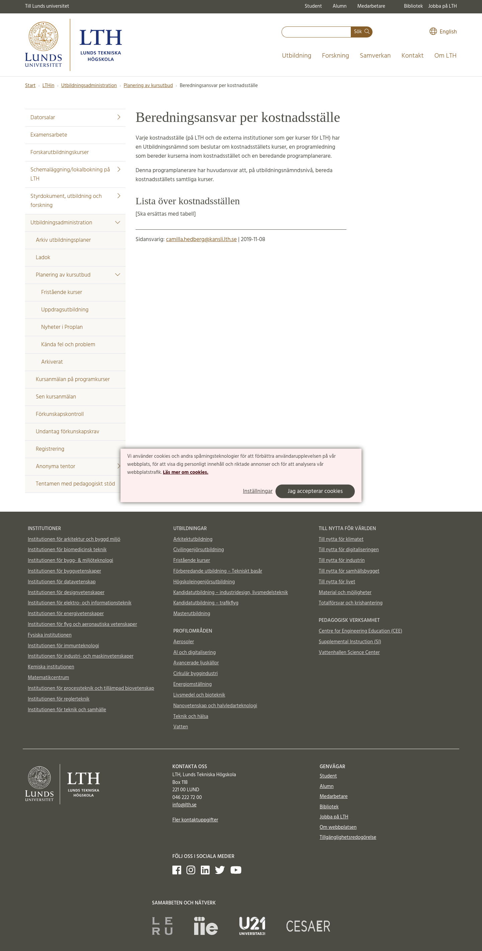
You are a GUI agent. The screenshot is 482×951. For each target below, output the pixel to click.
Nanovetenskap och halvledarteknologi (215, 706)
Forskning (335, 56)
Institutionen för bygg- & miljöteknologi (70, 561)
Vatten (180, 727)
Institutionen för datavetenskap (62, 582)
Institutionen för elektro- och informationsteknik (80, 603)
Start (30, 86)
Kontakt (412, 56)
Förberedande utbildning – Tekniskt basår (217, 571)
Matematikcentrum (48, 678)
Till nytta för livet (337, 582)
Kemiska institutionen (51, 667)
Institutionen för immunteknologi (63, 646)
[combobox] (316, 32)
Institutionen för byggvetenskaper (64, 571)
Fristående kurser (61, 292)
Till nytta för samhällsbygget (349, 571)
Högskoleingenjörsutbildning (204, 582)
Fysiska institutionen (50, 635)
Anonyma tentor (78, 466)
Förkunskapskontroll (60, 414)
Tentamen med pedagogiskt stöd (75, 484)
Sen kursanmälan (56, 396)
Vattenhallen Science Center (349, 653)
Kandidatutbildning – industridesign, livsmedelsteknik (230, 593)
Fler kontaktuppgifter (195, 820)
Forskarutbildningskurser (59, 152)
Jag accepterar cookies (315, 491)
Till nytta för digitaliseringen (349, 550)
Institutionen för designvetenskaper (66, 593)
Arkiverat (52, 362)
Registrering (50, 449)
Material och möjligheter (345, 593)
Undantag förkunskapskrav (67, 431)
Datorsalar (75, 117)
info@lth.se (184, 805)
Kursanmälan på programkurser (73, 379)
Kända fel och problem (68, 344)
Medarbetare (371, 6)
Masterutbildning (191, 614)
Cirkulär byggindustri (195, 674)
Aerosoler (183, 642)
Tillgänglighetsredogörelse (348, 837)
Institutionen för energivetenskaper (66, 614)
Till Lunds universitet (47, 6)
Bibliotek (413, 6)
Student (313, 6)
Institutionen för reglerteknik (58, 699)
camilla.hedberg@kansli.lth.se (201, 239)
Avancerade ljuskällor (196, 663)
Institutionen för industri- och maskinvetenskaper (81, 656)
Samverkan (375, 56)
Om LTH (445, 56)
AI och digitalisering (194, 653)
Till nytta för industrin (342, 561)
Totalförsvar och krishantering (351, 603)
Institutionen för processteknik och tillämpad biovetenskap (91, 688)
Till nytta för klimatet (341, 539)
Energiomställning (192, 684)
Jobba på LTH (442, 6)
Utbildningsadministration (89, 86)
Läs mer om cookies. (185, 472)
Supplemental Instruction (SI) (350, 642)
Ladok (43, 257)
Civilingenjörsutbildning (198, 550)
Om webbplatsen (338, 827)
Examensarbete (48, 135)
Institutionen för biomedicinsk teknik (67, 550)
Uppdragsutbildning (64, 309)
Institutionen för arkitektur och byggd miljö (74, 539)
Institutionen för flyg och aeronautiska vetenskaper (82, 624)
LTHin (49, 86)
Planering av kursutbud (148, 86)
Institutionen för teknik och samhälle (67, 710)
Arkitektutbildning (193, 539)
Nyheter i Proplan (62, 327)
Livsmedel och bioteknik (199, 695)
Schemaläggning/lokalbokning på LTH (75, 174)
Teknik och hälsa (191, 717)
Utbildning (296, 56)
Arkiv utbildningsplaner (63, 240)
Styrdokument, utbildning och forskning (75, 201)
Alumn (340, 6)
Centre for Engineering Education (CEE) (360, 631)
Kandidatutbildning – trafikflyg (206, 603)
